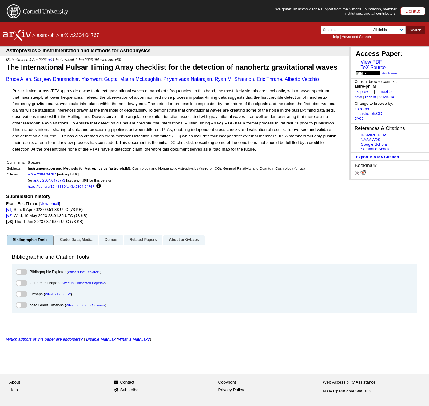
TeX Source (373, 67)
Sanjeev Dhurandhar (56, 79)
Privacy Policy (231, 390)
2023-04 (386, 97)
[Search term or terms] (348, 30)
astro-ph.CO (371, 113)
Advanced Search (356, 37)
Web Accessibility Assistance (349, 382)
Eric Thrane (269, 79)
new (358, 97)
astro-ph (46, 35)
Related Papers (143, 240)
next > (386, 91)
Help (335, 37)
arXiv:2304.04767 (42, 174)
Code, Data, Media (76, 240)
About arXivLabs (184, 240)
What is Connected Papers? (83, 283)
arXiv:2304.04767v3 (49, 180)
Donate (412, 11)
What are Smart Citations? (85, 305)
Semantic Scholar (376, 149)
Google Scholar (374, 144)
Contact (127, 382)
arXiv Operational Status (347, 391)
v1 (51, 59)
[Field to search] (388, 30)
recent (370, 97)
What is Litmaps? (58, 294)
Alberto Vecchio (302, 79)
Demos (111, 240)
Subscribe (129, 390)
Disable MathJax (101, 339)
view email (49, 203)
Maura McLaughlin (140, 79)
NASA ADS (370, 139)
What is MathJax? (134, 339)
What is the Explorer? (84, 272)
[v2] (9, 215)
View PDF (371, 62)
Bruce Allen (18, 79)
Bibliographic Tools (30, 240)
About (14, 382)
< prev (362, 91)
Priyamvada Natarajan (187, 79)
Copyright (227, 382)
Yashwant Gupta (99, 79)
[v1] (9, 209)
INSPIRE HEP (373, 135)
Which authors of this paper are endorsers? (44, 339)
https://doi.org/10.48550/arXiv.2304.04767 (61, 186)
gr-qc (359, 118)
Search (415, 30)
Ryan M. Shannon (234, 79)
